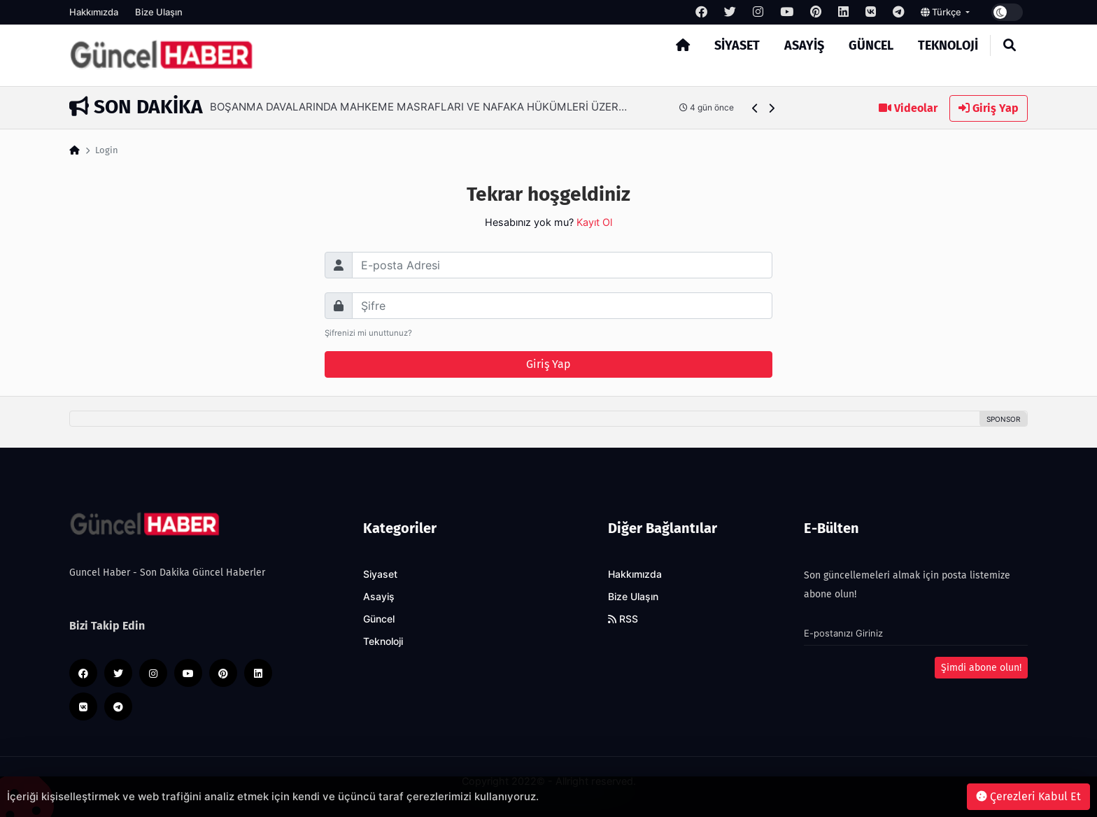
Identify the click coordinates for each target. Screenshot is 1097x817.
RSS (623, 619)
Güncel (871, 45)
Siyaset (737, 45)
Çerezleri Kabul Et (1028, 796)
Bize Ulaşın (159, 11)
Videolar (908, 108)
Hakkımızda (93, 11)
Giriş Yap (988, 108)
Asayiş (804, 45)
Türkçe (942, 11)
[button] (755, 108)
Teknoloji (948, 45)
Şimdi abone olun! (981, 668)
